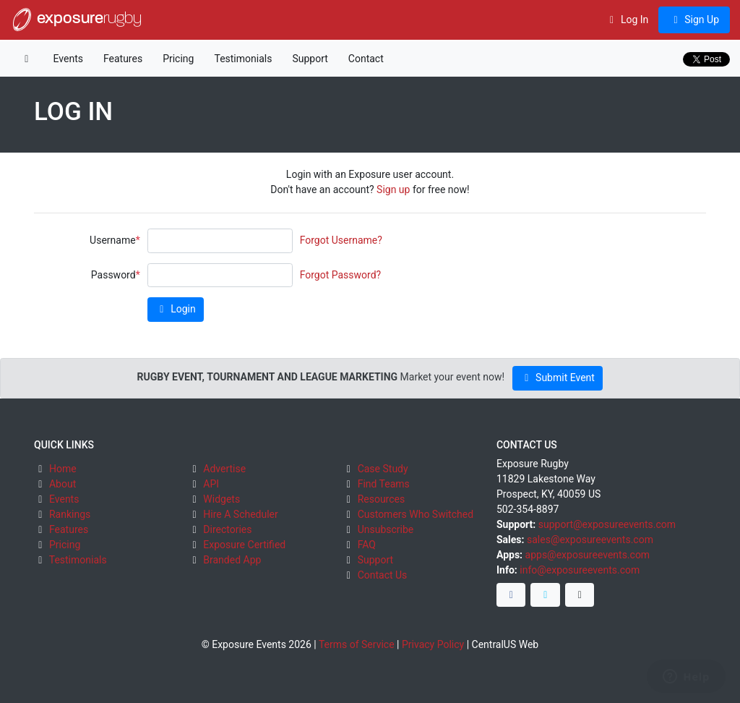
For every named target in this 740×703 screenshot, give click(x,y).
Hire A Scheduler (240, 514)
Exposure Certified (244, 544)
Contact (366, 58)
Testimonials (243, 58)
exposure (76, 19)
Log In (627, 19)
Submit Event (557, 377)
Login (175, 309)
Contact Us (383, 575)
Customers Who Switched (415, 514)
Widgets (221, 499)
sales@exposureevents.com (590, 539)
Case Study (383, 468)
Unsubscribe (386, 529)
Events (68, 58)
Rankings (69, 514)
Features (122, 58)
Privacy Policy (433, 644)
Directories (227, 529)
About (62, 484)
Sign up (393, 189)
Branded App (232, 560)
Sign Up (694, 19)
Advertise (224, 468)
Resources (381, 499)
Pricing (178, 58)
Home (63, 468)
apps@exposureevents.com (587, 555)
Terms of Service (357, 644)
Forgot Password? (341, 275)
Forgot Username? (341, 240)
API (211, 484)
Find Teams (384, 484)
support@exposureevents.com (607, 524)
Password (113, 275)
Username (113, 240)
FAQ (367, 544)
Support (309, 58)
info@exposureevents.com (580, 570)
